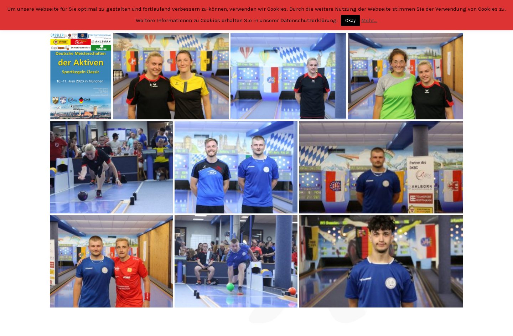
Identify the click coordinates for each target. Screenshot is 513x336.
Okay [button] (350, 20)
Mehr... (369, 20)
